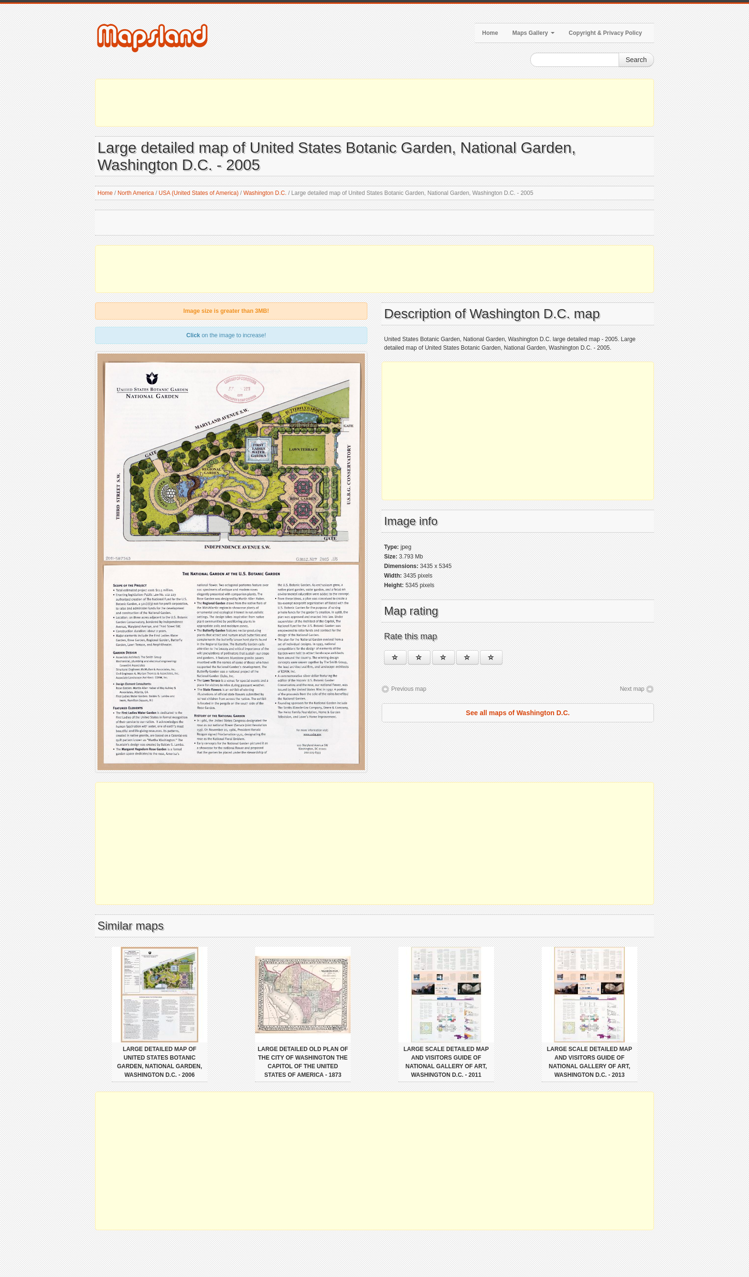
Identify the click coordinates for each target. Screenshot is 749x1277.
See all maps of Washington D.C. (517, 713)
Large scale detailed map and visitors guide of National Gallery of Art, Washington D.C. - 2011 (446, 1062)
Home (490, 33)
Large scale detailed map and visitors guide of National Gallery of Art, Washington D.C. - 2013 (589, 1062)
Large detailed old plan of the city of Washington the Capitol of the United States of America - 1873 (302, 1062)
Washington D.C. (265, 193)
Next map (632, 689)
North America (136, 193)
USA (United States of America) (198, 193)
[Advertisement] (374, 102)
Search (636, 60)
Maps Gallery (534, 33)
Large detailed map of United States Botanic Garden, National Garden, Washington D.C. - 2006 (159, 1062)
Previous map (408, 689)
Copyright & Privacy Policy (605, 33)
